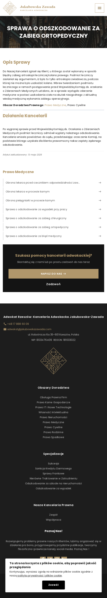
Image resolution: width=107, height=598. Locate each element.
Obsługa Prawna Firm (53, 397)
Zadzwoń (53, 284)
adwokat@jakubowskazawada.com (29, 329)
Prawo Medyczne (55, 105)
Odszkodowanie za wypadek (53, 488)
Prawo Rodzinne (53, 432)
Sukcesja (53, 463)
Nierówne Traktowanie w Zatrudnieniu (53, 478)
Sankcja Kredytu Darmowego (53, 468)
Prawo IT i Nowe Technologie (53, 407)
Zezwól (53, 585)
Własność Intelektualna (53, 412)
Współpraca (53, 520)
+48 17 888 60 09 (18, 324)
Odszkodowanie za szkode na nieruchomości (53, 483)
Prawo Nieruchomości (53, 417)
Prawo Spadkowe (53, 437)
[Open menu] (99, 8)
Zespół (53, 515)
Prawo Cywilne (53, 427)
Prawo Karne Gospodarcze (53, 402)
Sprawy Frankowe (53, 473)
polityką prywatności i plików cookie (40, 575)
